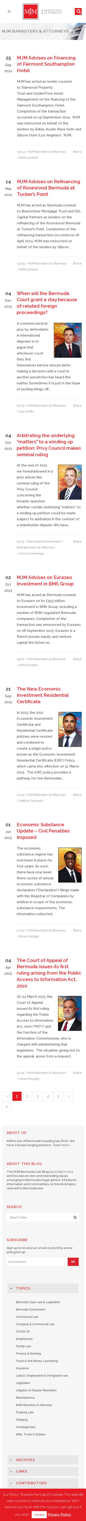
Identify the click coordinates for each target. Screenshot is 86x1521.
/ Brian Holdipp (28, 936)
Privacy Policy (59, 1515)
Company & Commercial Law (35, 1324)
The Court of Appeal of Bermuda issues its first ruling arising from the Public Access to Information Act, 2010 (49, 973)
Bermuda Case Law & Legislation (38, 1302)
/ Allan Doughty (28, 1078)
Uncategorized (25, 1427)
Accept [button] (39, 1514)
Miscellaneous (25, 1397)
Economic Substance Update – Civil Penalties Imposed (43, 831)
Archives (25, 1460)
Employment (24, 1339)
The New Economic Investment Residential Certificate (43, 695)
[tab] (43, 1288)
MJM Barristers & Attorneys (47, 151)
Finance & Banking (28, 1353)
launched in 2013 (61, 1171)
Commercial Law (27, 1317)
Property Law (24, 1412)
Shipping (22, 1419)
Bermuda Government (44, 541)
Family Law (23, 1346)
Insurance (22, 1368)
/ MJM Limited (27, 157)
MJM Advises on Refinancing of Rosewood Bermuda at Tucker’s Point (48, 188)
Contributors (31, 1483)
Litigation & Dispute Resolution (36, 1390)
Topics (23, 1288)
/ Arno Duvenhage (30, 553)
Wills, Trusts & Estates (30, 1434)
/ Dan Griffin (25, 411)
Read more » (62, 1145)
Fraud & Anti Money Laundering (37, 1361)
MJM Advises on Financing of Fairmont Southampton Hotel (46, 64)
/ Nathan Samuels (30, 800)
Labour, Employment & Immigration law (42, 1375)
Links (21, 1471)
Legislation (23, 1383)
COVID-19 (23, 1331)
